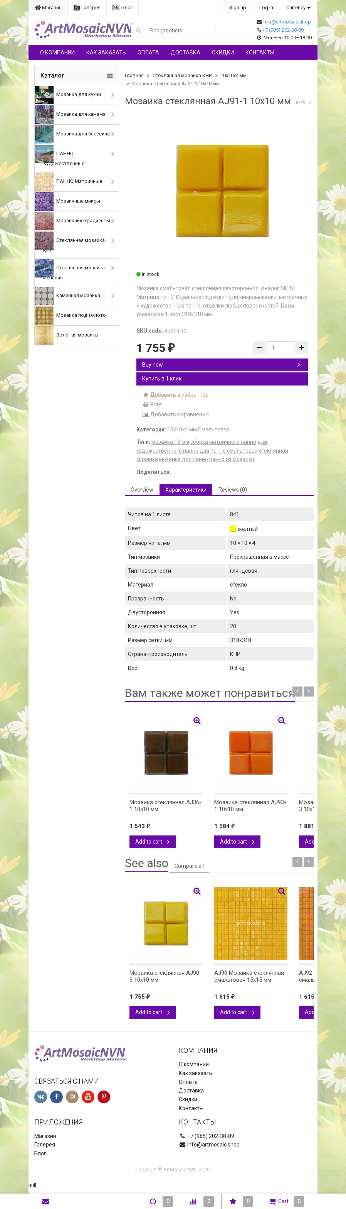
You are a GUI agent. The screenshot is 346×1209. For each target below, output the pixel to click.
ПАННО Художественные (59, 155)
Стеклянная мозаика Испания (70, 270)
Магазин (48, 7)
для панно (213, 451)
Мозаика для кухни (68, 95)
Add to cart (152, 842)
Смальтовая (214, 429)
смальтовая (242, 451)
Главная (134, 75)
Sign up (237, 7)
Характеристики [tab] (186, 490)
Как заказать (106, 52)
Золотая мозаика (66, 335)
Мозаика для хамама (70, 114)
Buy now (221, 365)
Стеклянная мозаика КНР (70, 242)
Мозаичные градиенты (72, 221)
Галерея (87, 7)
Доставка (185, 52)
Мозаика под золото (70, 315)
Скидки (223, 52)
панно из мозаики (231, 459)
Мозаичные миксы (67, 201)
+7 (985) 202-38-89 (283, 30)
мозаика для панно (183, 459)
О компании (57, 52)
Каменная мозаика (67, 296)
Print (152, 404)
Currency (296, 7)
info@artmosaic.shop (286, 22)
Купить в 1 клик (161, 378)
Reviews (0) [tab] (232, 490)
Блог (123, 7)
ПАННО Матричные (68, 181)
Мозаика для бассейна (72, 134)
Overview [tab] (142, 490)
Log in (266, 7)
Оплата (148, 52)
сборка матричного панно (223, 442)
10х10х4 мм (233, 75)
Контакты (259, 52)
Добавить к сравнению (176, 414)
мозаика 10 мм (170, 442)
